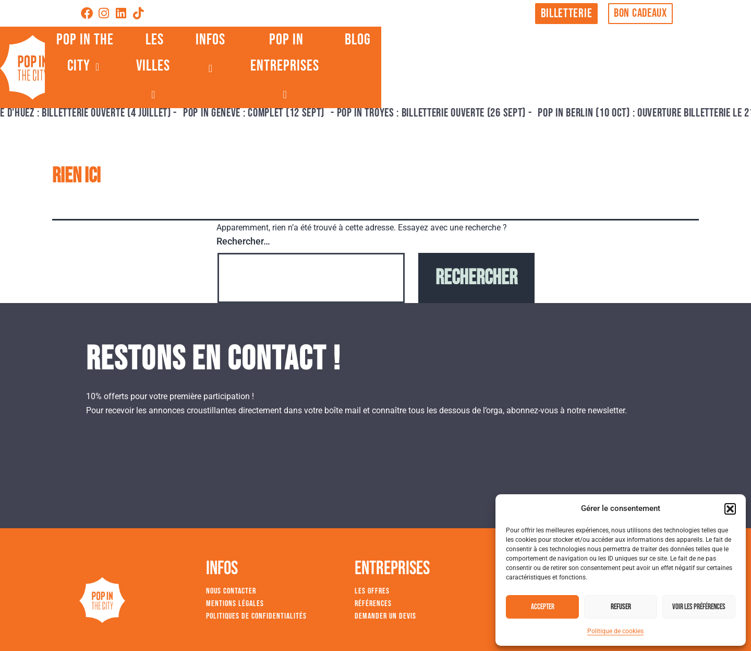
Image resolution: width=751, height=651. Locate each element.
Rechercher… (243, 241)
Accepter (542, 607)
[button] (730, 509)
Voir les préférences (698, 607)
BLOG (654, 63)
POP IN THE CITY (282, 63)
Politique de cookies (615, 631)
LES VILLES (384, 63)
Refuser (621, 607)
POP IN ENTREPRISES (561, 63)
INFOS (460, 63)
